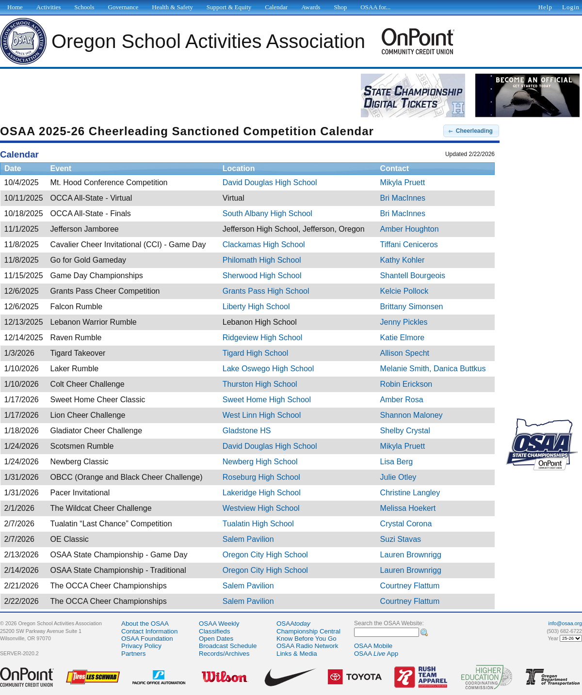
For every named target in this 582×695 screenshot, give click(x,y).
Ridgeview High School (263, 337)
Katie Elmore (402, 337)
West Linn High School (262, 415)
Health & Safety (172, 7)
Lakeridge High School (262, 493)
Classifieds (214, 631)
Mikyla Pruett (402, 182)
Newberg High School (260, 462)
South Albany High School (267, 213)
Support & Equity (229, 7)
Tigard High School (255, 353)
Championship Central (308, 631)
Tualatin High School (258, 524)
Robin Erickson (406, 384)
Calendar (276, 7)
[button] (471, 131)
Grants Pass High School (266, 291)
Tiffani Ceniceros (409, 244)
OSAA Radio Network (307, 645)
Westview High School (261, 508)
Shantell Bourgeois (412, 275)
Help (545, 7)
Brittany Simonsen (411, 306)
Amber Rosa (401, 399)
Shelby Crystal (405, 430)
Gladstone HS (247, 430)
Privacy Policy (141, 645)
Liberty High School (256, 306)
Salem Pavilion (248, 539)
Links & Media (296, 653)
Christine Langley (410, 493)
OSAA (293, 623)
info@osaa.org (565, 623)
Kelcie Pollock (404, 291)
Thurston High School (260, 384)
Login (571, 7)
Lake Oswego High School (268, 368)
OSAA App (376, 653)
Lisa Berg (396, 462)
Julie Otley (398, 477)
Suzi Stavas (400, 539)
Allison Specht (404, 353)
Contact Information (149, 631)
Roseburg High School (261, 477)
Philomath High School (262, 260)
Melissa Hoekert (408, 508)
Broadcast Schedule (228, 645)
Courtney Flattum (410, 586)
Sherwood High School (262, 275)
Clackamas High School (264, 244)
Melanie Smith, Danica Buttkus (433, 368)
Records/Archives (224, 653)
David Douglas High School (270, 182)
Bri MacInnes (402, 198)
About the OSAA (145, 623)
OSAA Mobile (373, 645)
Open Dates (216, 638)
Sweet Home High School (267, 399)
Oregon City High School (265, 555)
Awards (310, 7)
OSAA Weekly (219, 623)
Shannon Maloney (411, 415)
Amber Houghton (409, 229)
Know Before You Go (306, 638)
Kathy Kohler (402, 260)
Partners (133, 653)
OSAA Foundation (147, 638)
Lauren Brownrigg (410, 555)
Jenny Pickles (404, 322)
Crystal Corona (406, 524)
